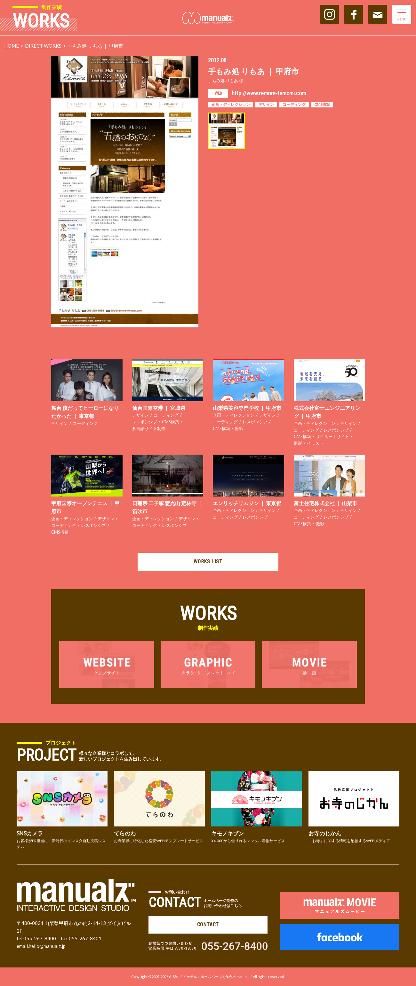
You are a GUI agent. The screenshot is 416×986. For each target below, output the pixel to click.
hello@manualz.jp (47, 946)
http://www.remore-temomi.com (269, 93)
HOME (11, 46)
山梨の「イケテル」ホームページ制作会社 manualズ (210, 976)
